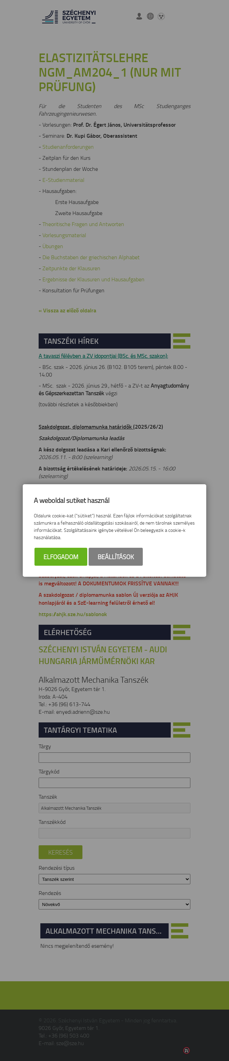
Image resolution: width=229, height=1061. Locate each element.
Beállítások (116, 557)
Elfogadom (60, 557)
